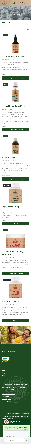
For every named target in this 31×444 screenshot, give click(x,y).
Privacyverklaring (6, 396)
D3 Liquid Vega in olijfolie (13, 56)
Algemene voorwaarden (8, 394)
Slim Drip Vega (8, 157)
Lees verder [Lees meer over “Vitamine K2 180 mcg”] (15, 320)
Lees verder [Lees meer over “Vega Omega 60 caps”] (15, 223)
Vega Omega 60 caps (11, 206)
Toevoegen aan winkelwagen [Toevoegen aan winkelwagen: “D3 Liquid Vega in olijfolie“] (15, 78)
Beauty (4, 375)
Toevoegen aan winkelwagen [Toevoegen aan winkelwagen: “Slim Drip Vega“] (15, 179)
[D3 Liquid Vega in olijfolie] (15, 43)
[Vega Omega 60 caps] (15, 193)
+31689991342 (11, 352)
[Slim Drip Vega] (15, 144)
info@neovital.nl (9, 353)
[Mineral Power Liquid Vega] (15, 92)
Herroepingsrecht (6, 399)
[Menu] (28, 3)
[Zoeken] (14, 3)
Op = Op (8, 317)
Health (4, 74)
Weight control (6, 175)
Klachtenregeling (6, 401)
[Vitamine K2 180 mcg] (15, 287)
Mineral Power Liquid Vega (14, 106)
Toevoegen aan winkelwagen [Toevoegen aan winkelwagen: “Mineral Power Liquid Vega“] (15, 129)
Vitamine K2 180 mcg (11, 301)
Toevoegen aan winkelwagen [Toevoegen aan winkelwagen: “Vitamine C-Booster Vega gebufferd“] (15, 273)
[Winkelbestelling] (27, 29)
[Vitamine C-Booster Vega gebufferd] (15, 238)
